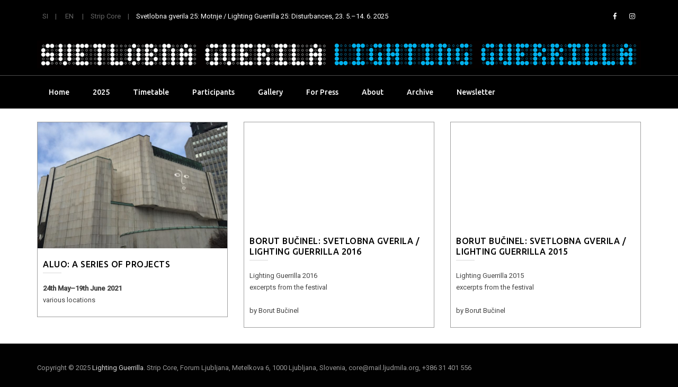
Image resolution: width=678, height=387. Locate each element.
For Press (322, 92)
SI (45, 16)
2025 (101, 92)
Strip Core (106, 16)
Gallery (270, 92)
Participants (213, 92)
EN (69, 16)
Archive (420, 92)
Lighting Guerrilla (118, 368)
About (372, 92)
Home (59, 92)
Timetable (151, 92)
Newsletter (476, 92)
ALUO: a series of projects (106, 264)
